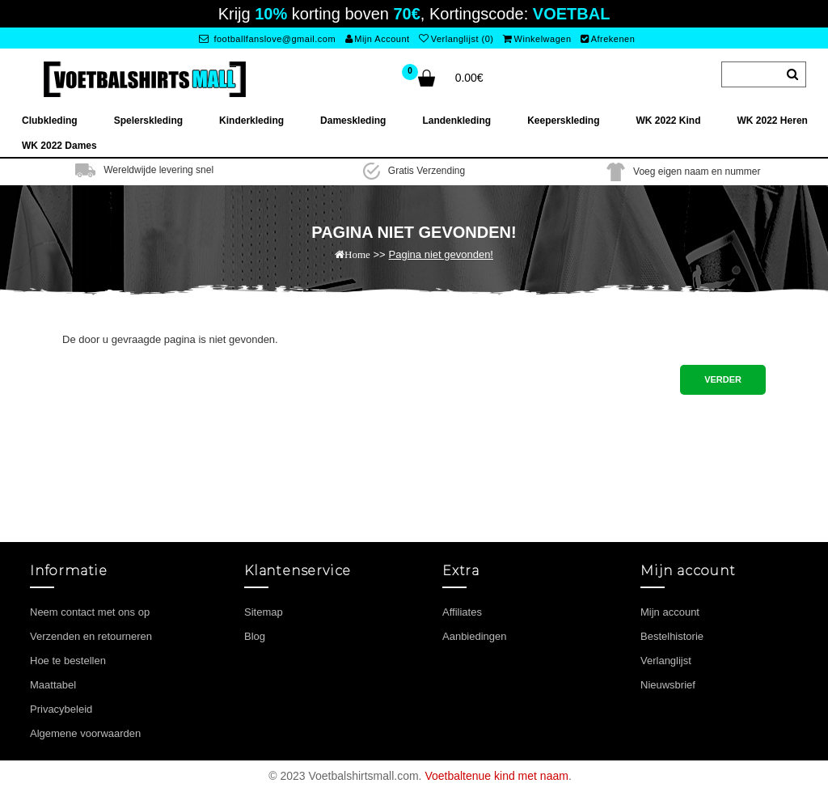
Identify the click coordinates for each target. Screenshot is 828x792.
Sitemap (263, 612)
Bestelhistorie (671, 636)
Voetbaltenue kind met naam (496, 775)
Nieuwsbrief (667, 685)
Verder (722, 379)
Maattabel (53, 685)
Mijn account (669, 612)
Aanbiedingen (474, 636)
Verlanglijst (665, 660)
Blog (254, 636)
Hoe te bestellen (68, 660)
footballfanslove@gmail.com (267, 39)
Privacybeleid (61, 709)
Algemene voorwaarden (85, 733)
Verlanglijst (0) (456, 39)
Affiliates (462, 612)
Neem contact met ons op (90, 612)
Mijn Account (377, 39)
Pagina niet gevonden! (441, 254)
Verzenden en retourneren (91, 636)
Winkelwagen (537, 39)
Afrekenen (608, 39)
